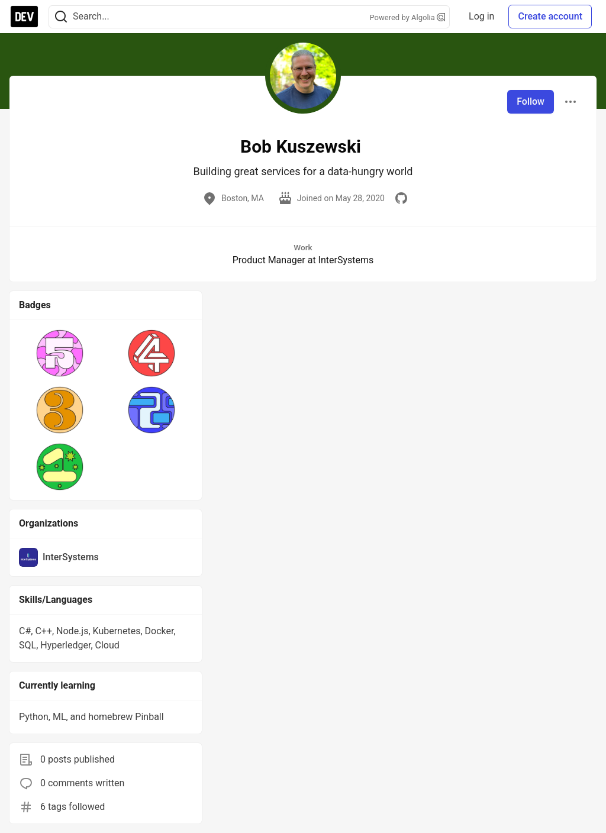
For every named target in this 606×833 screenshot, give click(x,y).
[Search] (61, 17)
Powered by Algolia (408, 17)
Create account (550, 16)
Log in (481, 16)
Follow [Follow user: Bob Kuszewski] (530, 101)
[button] (60, 353)
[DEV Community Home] (24, 16)
